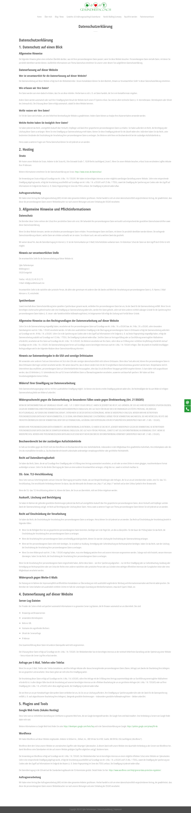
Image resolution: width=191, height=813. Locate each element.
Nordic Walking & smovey (112, 16)
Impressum (118, 809)
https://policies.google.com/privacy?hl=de (142, 726)
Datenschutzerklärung (105, 809)
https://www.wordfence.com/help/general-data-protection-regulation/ (135, 770)
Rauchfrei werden (130, 16)
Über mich (48, 16)
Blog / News (59, 16)
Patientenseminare (147, 16)
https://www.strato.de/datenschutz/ (88, 171)
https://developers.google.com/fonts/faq (79, 726)
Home (39, 16)
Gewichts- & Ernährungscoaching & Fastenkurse (83, 16)
